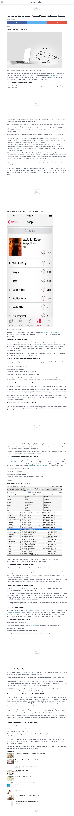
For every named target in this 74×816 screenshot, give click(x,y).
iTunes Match (55, 75)
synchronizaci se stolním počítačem (51, 332)
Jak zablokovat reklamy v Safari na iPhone (25, 782)
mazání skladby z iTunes (28, 672)
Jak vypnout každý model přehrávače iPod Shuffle (27, 801)
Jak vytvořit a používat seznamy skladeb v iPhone (27, 795)
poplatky (31, 465)
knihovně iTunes (39, 344)
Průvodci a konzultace (17, 13)
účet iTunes (63, 126)
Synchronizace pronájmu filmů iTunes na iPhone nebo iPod (30, 753)
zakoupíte (36, 626)
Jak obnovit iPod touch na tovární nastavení (26, 789)
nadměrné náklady (41, 465)
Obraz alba (35, 158)
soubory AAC (55, 701)
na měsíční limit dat (14, 462)
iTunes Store (22, 703)
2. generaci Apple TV (13, 612)
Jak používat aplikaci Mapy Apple (23, 776)
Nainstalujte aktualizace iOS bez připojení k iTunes (27, 760)
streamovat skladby (31, 610)
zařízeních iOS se (12, 614)
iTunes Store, (16, 148)
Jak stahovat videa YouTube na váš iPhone (26, 766)
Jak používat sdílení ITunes (21, 770)
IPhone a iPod (9, 13)
